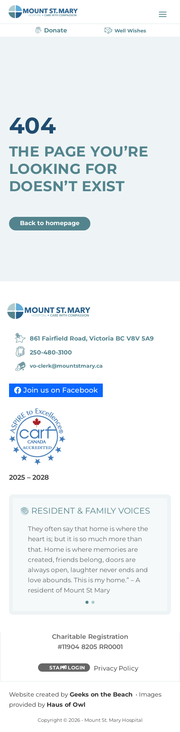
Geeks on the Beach (101, 694)
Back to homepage (49, 223)
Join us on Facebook (60, 390)
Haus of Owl (66, 704)
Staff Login (67, 667)
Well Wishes (130, 31)
